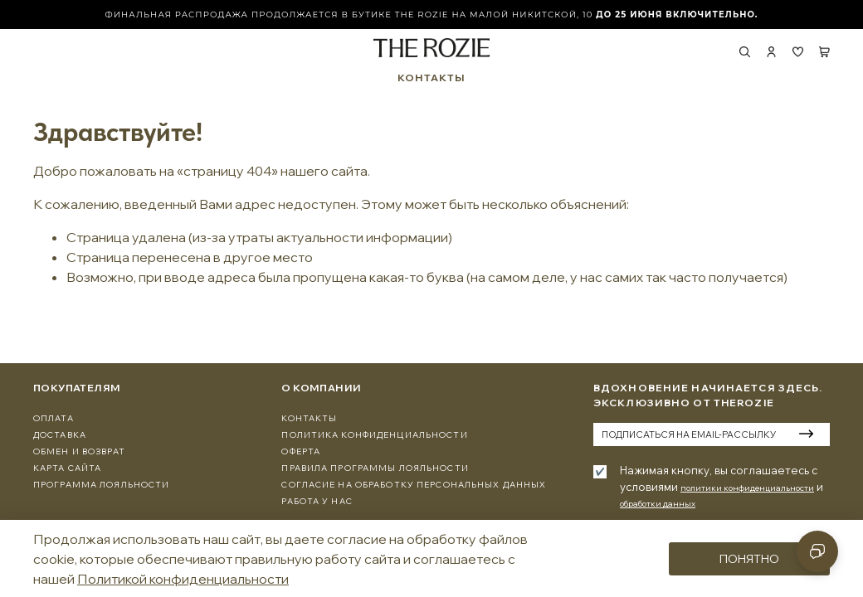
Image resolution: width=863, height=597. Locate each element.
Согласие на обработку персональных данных (413, 484)
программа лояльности (101, 484)
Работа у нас (316, 501)
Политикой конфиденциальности (183, 578)
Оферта (300, 451)
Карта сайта (67, 468)
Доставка (59, 435)
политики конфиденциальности (747, 488)
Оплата (53, 418)
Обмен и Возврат (79, 451)
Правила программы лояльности (374, 468)
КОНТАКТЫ (431, 78)
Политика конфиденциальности (374, 435)
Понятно (749, 558)
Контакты (309, 418)
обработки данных (657, 503)
